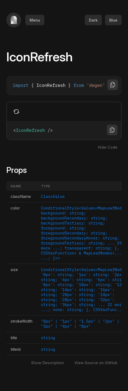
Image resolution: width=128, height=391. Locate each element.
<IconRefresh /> (64, 130)
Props (19, 170)
